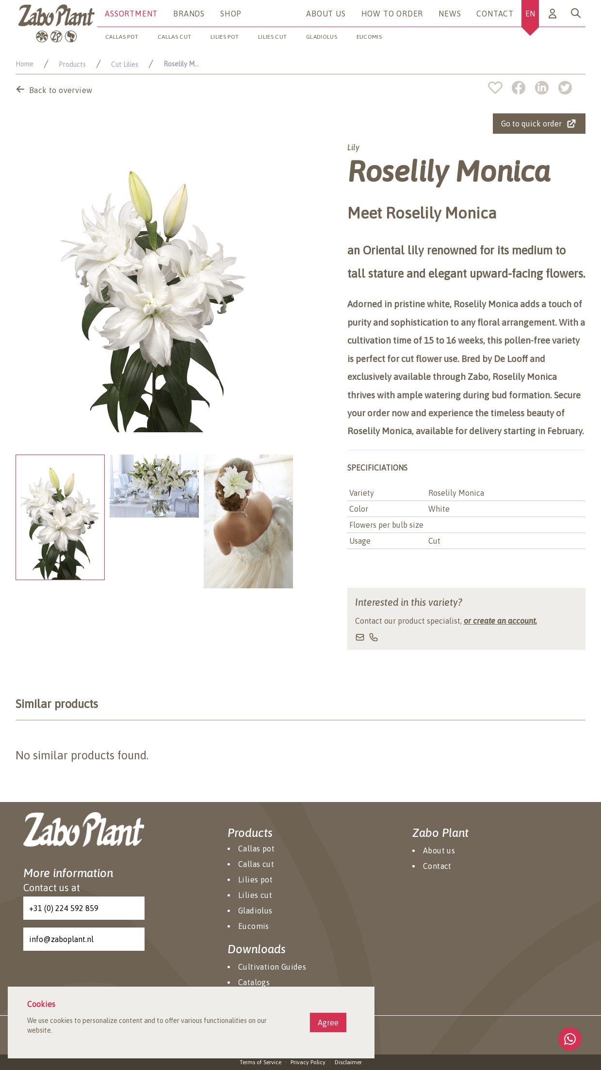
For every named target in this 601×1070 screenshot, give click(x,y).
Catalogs (254, 982)
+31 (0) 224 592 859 (63, 908)
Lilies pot (225, 36)
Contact (495, 13)
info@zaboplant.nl (61, 939)
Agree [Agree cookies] (328, 1022)
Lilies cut (272, 36)
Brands (189, 13)
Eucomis (369, 36)
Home (24, 64)
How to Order (392, 13)
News (450, 13)
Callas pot (121, 36)
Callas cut (174, 36)
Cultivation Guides (272, 966)
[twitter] (565, 87)
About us (325, 13)
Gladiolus (321, 36)
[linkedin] (546, 87)
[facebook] (523, 87)
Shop (231, 13)
